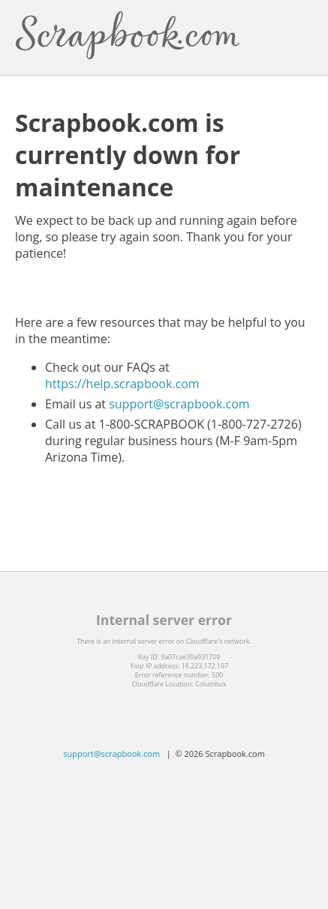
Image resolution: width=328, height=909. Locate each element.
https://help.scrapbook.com (122, 383)
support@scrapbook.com (179, 404)
